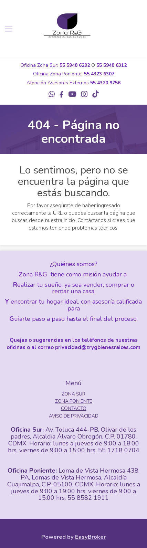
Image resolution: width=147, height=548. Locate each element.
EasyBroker (90, 537)
